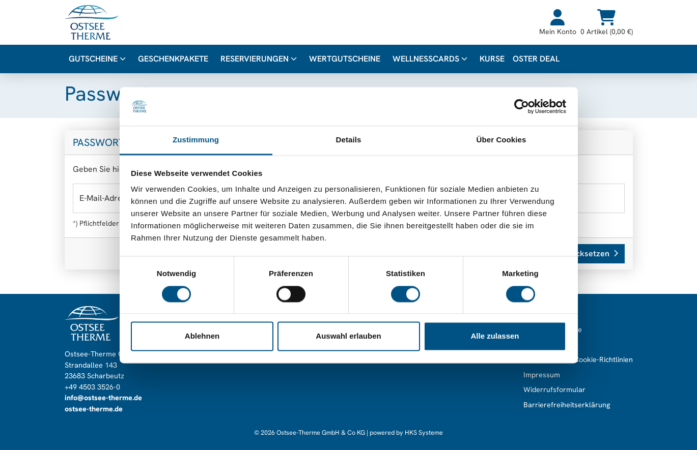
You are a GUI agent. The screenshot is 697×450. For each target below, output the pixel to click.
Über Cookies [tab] (501, 140)
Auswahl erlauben (348, 336)
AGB (530, 344)
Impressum (541, 374)
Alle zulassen (494, 336)
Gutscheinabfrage (552, 329)
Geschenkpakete (173, 58)
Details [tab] (348, 140)
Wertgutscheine (344, 58)
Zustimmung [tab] (196, 140)
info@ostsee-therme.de (103, 397)
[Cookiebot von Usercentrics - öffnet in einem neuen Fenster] (521, 106)
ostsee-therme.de (94, 408)
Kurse (492, 58)
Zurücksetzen (588, 253)
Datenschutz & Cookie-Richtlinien (578, 359)
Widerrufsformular (554, 389)
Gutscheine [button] (97, 58)
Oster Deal (536, 58)
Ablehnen (202, 336)
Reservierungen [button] (258, 58)
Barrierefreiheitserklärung (566, 404)
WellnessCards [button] (430, 58)
